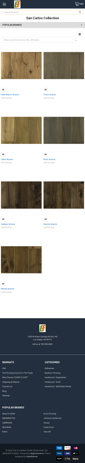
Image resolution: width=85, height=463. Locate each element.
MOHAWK (6, 427)
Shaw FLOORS (8, 414)
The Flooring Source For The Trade (17, 373)
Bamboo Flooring (52, 373)
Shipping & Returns (10, 382)
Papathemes (32, 456)
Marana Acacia (7, 289)
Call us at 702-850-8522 (42, 344)
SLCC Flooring (49, 414)
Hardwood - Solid (52, 382)
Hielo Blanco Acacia (10, 94)
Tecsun (46, 423)
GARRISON (7, 423)
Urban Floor (48, 427)
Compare (3, 89)
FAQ (4, 368)
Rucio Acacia (49, 159)
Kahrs (4, 432)
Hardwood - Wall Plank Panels (58, 386)
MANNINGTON (8, 418)
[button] (80, 34)
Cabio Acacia (7, 159)
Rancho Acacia (50, 224)
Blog (4, 391)
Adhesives (49, 368)
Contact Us (7, 386)
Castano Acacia (8, 224)
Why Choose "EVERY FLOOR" (15, 377)
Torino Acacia (49, 94)
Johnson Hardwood (52, 418)
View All (47, 432)
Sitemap (6, 395)
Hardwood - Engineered (55, 377)
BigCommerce (37, 453)
